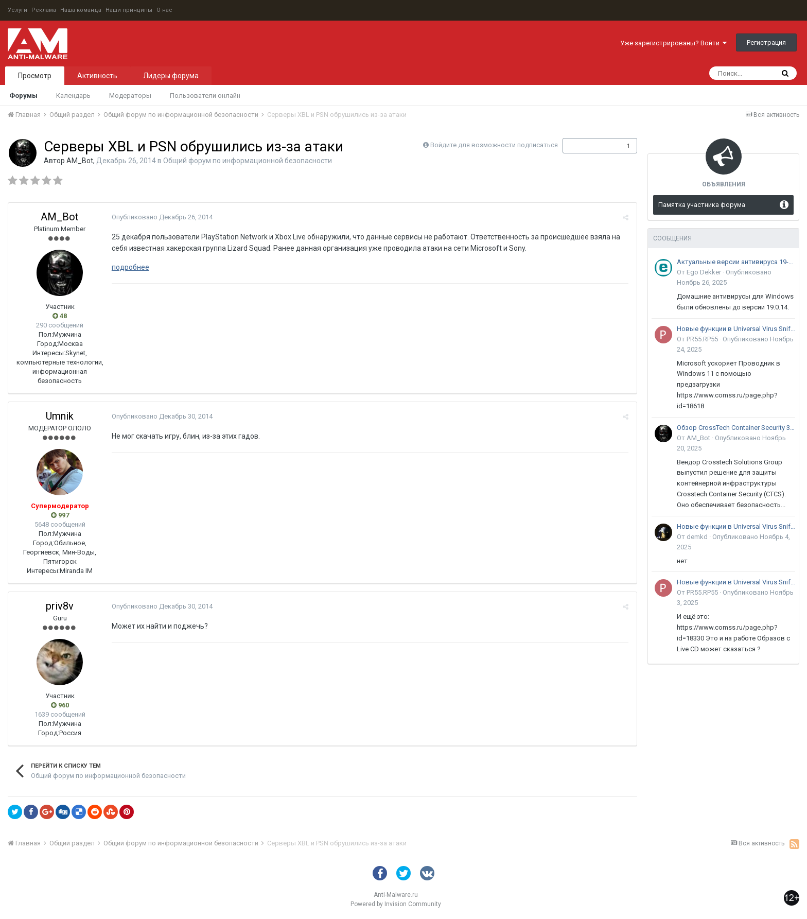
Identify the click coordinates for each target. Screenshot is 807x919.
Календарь (73, 95)
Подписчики (589, 145)
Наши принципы (129, 10)
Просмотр (34, 76)
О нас (164, 10)
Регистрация (766, 42)
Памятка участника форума (701, 205)
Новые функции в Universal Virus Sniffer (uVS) (736, 329)
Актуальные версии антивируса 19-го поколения (736, 262)
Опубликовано (161, 217)
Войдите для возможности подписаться (494, 145)
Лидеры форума (171, 76)
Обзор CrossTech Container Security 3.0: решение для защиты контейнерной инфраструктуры (736, 427)
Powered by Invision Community (395, 904)
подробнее (130, 267)
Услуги (17, 10)
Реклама (43, 10)
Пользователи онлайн (205, 95)
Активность (97, 76)
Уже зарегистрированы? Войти (673, 43)
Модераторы (130, 95)
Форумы (23, 95)
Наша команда (80, 10)
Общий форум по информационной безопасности (247, 161)
